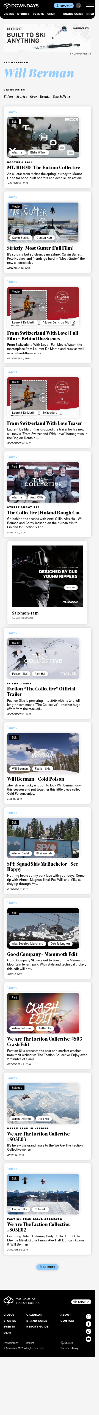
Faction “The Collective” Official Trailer (41, 691)
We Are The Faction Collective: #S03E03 (39, 1136)
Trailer (16, 382)
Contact (68, 1321)
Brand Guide (73, 14)
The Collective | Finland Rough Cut (43, 512)
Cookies (67, 1343)
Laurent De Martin (23, 322)
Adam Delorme (21, 1028)
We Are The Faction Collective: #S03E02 (39, 1227)
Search (78, 5)
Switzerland (50, 413)
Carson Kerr (44, 238)
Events (38, 14)
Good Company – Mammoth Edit (42, 954)
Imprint (30, 1343)
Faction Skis (20, 674)
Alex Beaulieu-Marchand (27, 943)
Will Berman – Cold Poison (35, 779)
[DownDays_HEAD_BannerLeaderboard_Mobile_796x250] (47, 38)
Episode (17, 1088)
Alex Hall (17, 152)
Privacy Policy (11, 1343)
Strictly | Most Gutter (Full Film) (40, 248)
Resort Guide (37, 1326)
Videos (9, 14)
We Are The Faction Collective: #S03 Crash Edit (44, 1041)
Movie (16, 207)
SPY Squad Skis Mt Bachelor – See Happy (42, 867)
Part (14, 466)
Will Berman (20, 768)
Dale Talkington (60, 943)
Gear (51, 14)
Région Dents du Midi (56, 322)
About (66, 1315)
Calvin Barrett (20, 238)
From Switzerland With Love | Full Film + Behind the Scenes (42, 336)
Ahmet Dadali (20, 853)
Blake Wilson (38, 152)
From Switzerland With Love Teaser (44, 423)
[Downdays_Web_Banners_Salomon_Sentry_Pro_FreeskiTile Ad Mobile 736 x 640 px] (47, 576)
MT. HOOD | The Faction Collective (43, 167)
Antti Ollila (36, 497)
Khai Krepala (44, 853)
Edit (14, 122)
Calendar (34, 1315)
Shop (66, 6)
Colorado (40, 1209)
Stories (23, 14)
